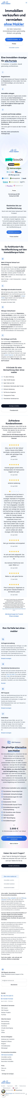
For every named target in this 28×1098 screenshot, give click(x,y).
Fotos (2, 1030)
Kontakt (3, 1086)
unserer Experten (9, 355)
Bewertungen (9, 1093)
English (15, 1088)
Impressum (10, 1086)
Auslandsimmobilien (6, 1059)
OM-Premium (4, 1010)
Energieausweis (5, 1023)
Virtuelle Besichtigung (7, 1028)
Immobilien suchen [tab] (9, 880)
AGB (16, 1086)
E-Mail (8, 676)
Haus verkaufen (12, 898)
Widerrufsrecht (6, 1088)
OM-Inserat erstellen (7, 1055)
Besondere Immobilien (7, 1061)
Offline (3, 1032)
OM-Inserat (4, 1008)
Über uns (3, 1068)
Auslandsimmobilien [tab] (9, 887)
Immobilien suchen (14, 47)
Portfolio (3, 1014)
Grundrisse (4, 1026)
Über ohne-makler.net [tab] (10, 876)
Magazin (3, 1043)
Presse (3, 1070)
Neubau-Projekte (6, 1012)
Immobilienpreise (5, 1046)
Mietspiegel (4, 1048)
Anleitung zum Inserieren (7, 1039)
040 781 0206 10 (11, 674)
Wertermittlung (5, 1021)
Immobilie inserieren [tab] (9, 884)
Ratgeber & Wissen (6, 1041)
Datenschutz (23, 1086)
